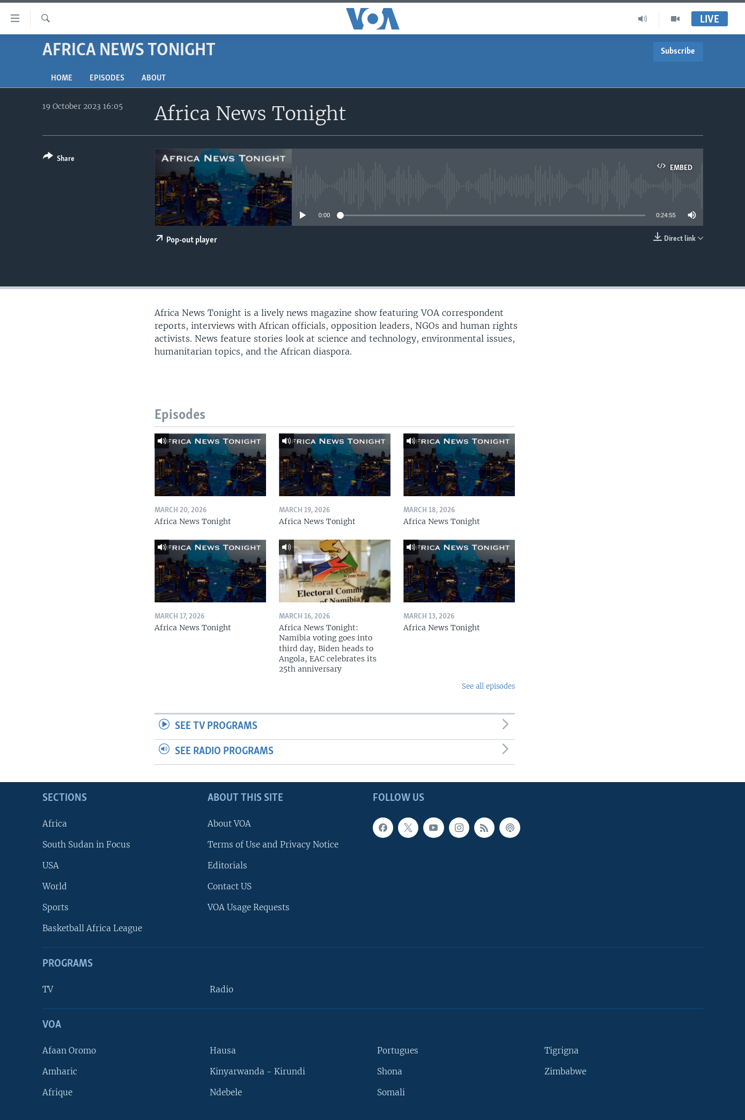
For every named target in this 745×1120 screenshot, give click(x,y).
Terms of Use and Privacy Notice (273, 844)
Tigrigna (561, 1050)
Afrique (57, 1092)
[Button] (59, 160)
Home (61, 78)
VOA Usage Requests (249, 907)
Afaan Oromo (69, 1050)
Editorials (227, 865)
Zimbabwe (565, 1071)
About (154, 78)
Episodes (107, 78)
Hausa (223, 1050)
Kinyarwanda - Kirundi (257, 1071)
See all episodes (488, 686)
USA (50, 865)
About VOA (229, 823)
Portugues (397, 1050)
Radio (221, 989)
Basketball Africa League (92, 928)
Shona (389, 1071)
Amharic (59, 1071)
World (54, 886)
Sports (55, 907)
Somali (391, 1092)
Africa (54, 823)
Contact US (230, 886)
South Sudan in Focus (86, 844)
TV (47, 989)
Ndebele (226, 1092)
